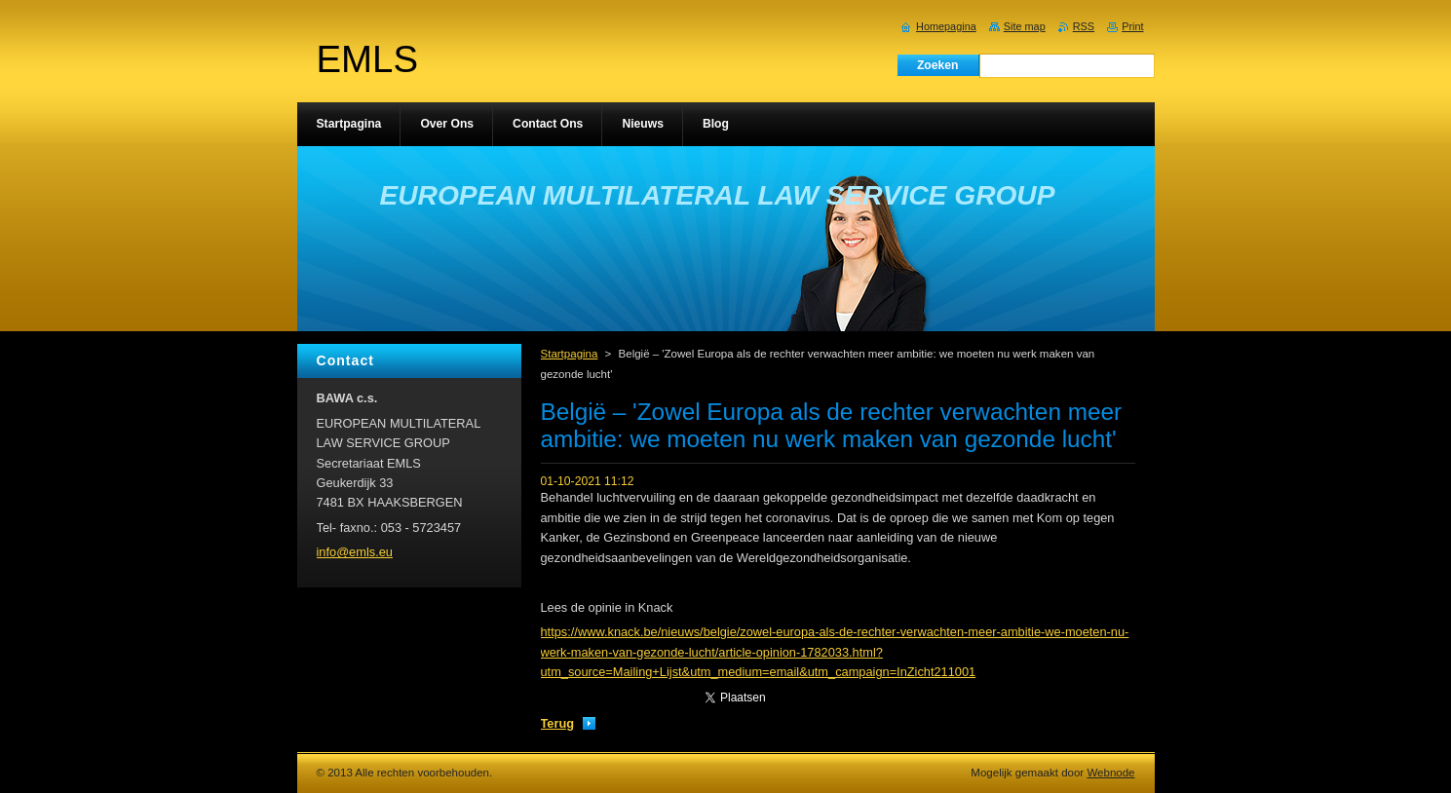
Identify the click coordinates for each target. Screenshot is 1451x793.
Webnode (1110, 772)
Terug (558, 723)
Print (1132, 26)
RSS (1083, 26)
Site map (1025, 26)
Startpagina (569, 353)
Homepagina (946, 26)
